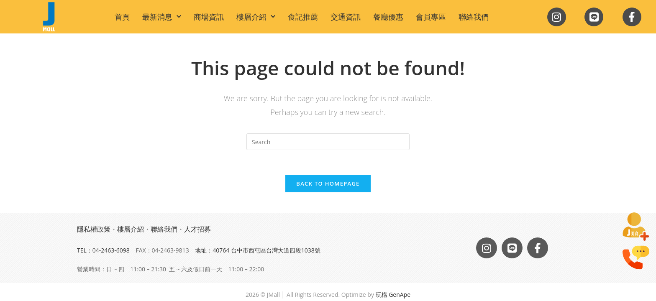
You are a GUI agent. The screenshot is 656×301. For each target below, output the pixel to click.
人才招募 (197, 229)
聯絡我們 (474, 17)
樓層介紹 (255, 17)
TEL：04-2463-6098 (103, 250)
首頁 (122, 17)
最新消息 (161, 17)
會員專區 (431, 17)
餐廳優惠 (388, 17)
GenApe (399, 294)
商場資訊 (209, 17)
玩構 (381, 294)
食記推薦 (303, 17)
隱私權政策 (93, 229)
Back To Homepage (327, 183)
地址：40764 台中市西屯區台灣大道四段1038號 (257, 250)
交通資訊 (346, 17)
